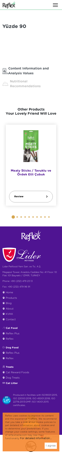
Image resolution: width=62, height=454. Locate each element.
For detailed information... (36, 438)
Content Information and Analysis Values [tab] (25, 71)
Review (31, 196)
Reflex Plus (12, 333)
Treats (10, 367)
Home (9, 292)
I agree (51, 445)
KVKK (9, 314)
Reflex (10, 339)
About (10, 309)
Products (11, 298)
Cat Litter (12, 383)
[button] (13, 217)
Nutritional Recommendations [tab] (21, 84)
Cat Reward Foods (17, 372)
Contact (11, 319)
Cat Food (12, 328)
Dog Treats (13, 378)
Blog (9, 303)
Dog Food (12, 347)
